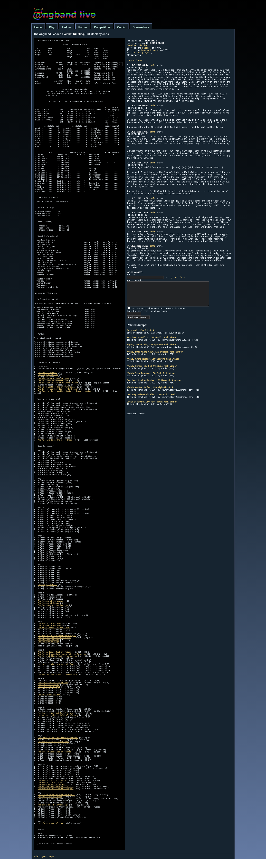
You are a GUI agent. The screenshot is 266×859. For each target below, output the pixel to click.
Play (52, 27)
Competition (102, 27)
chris (152, 65)
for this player (140, 52)
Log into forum (177, 277)
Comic (121, 27)
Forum (82, 27)
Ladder (66, 27)
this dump (137, 45)
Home (38, 27)
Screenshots (141, 27)
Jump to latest (135, 60)
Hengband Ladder (150, 50)
